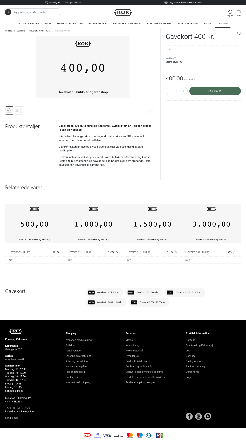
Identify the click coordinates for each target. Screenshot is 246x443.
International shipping (77, 382)
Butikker (70, 345)
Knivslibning (132, 345)
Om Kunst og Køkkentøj (199, 345)
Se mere (77, 2)
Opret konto (192, 371)
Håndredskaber (97, 23)
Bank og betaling (195, 366)
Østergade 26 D (14, 349)
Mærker (130, 340)
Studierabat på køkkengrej (140, 382)
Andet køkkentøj (187, 23)
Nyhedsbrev (132, 355)
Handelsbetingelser (76, 366)
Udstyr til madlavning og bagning (144, 371)
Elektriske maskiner (159, 23)
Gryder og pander (28, 23)
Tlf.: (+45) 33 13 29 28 (17, 407)
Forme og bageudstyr (70, 23)
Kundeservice (73, 350)
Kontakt (190, 340)
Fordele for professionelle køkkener (146, 377)
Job (188, 350)
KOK (169, 49)
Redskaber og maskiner (127, 23)
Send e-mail (11, 417)
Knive (48, 23)
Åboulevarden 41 (14, 359)
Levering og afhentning (78, 355)
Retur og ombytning (76, 361)
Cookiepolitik (73, 377)
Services (191, 355)
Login (189, 377)
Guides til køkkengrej (138, 361)
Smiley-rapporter (195, 361)
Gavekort (222, 23)
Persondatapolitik (75, 371)
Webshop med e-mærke (78, 340)
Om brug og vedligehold (139, 366)
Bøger (207, 23)
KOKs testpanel (134, 350)
